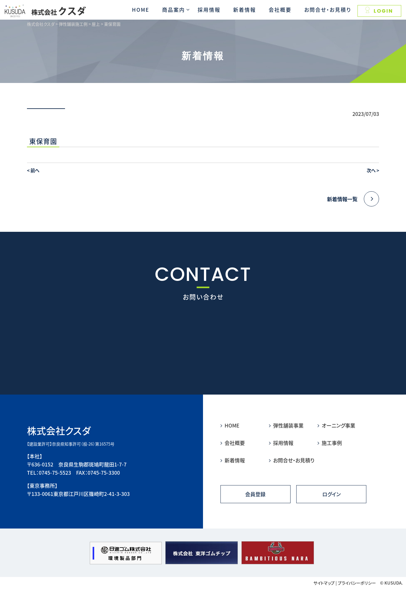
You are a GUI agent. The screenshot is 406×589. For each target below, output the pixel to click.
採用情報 (209, 9)
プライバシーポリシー (357, 583)
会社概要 (280, 9)
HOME (140, 9)
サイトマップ (324, 583)
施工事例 (330, 442)
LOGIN (379, 11)
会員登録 (255, 494)
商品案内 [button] (173, 9)
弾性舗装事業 (286, 425)
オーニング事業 (336, 425)
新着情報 (244, 9)
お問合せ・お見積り (327, 9)
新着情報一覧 (353, 199)
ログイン (331, 494)
